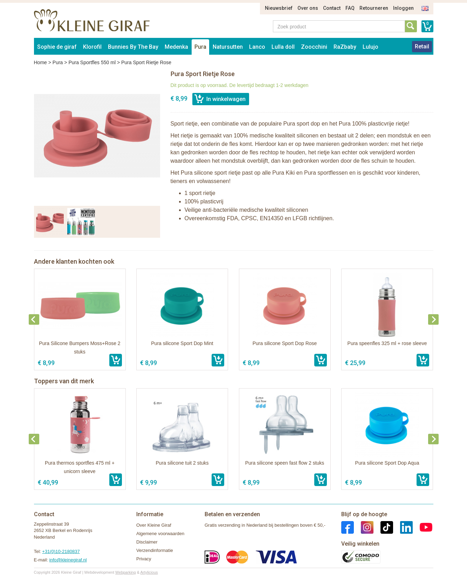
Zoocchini (314, 46)
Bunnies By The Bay (133, 46)
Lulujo (370, 46)
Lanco (257, 46)
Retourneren (373, 8)
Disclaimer (147, 542)
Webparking (125, 572)
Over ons (307, 8)
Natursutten (228, 46)
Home (40, 62)
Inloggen (403, 8)
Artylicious (149, 572)
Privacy (143, 558)
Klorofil (92, 46)
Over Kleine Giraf (153, 525)
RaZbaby (345, 46)
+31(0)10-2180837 (61, 551)
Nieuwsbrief (279, 8)
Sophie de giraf (57, 46)
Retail (422, 46)
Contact (332, 8)
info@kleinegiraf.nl (68, 559)
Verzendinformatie (154, 550)
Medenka (176, 46)
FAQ (350, 8)
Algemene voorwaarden (160, 533)
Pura (200, 46)
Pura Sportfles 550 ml (92, 62)
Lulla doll (283, 46)
